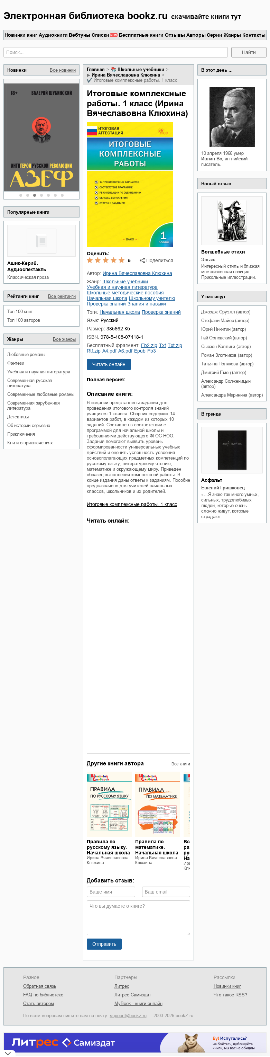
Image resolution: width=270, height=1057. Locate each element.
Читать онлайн (108, 364)
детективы (18, 416)
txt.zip (175, 345)
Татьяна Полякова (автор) (227, 363)
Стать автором (38, 1003)
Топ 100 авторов (23, 320)
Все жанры (64, 339)
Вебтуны (79, 35)
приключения (21, 434)
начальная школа (107, 298)
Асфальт (211, 480)
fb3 (151, 351)
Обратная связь (39, 986)
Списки (100, 35)
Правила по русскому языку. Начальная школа (108, 847)
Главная (96, 69)
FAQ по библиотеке (43, 994)
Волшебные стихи (223, 252)
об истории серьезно (28, 425)
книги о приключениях (30, 442)
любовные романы (26, 354)
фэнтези (15, 363)
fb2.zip (149, 345)
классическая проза (27, 277)
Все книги (180, 764)
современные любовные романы (40, 394)
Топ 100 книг (19, 311)
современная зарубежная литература (33, 405)
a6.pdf (125, 351)
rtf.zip (94, 351)
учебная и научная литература (38, 371)
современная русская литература (29, 383)
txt (162, 345)
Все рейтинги (62, 296)
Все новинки (63, 70)
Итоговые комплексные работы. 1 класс (132, 504)
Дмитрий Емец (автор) (223, 372)
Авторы (196, 35)
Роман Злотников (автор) (226, 355)
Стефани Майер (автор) (225, 320)
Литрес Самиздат (132, 994)
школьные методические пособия (125, 292)
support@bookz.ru (128, 1015)
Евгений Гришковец (223, 487)
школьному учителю (152, 298)
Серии (214, 35)
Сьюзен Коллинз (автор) (226, 346)
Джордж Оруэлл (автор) (225, 311)
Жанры (232, 35)
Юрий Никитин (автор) (223, 329)
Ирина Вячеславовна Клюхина (126, 75)
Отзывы (175, 35)
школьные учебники (141, 69)
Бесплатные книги (141, 35)
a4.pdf (109, 351)
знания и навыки (147, 304)
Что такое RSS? (230, 994)
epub (140, 351)
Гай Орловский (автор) (224, 337)
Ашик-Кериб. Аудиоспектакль (26, 266)
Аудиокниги (53, 35)
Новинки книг (20, 35)
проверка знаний (106, 304)
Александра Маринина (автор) (232, 395)
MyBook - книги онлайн (138, 1003)
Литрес (121, 986)
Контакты (254, 35)
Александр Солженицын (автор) (226, 384)
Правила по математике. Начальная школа (156, 847)
